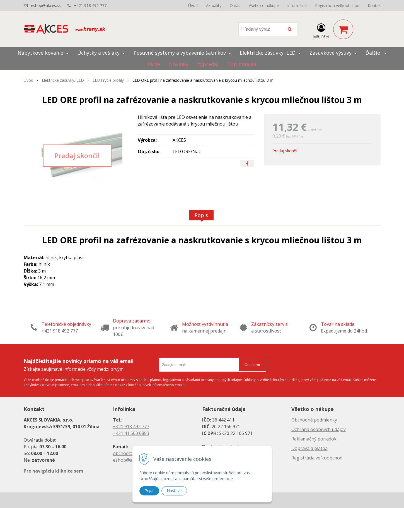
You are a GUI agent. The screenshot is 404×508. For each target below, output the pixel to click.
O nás (235, 5)
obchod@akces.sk (131, 453)
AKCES (179, 140)
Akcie (153, 64)
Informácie (297, 5)
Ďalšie (376, 52)
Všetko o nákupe (264, 5)
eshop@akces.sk (46, 5)
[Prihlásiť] (321, 30)
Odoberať (252, 365)
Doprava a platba (309, 448)
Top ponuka (242, 64)
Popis (201, 215)
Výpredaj (207, 64)
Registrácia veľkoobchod (337, 5)
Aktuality (213, 5)
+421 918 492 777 (90, 5)
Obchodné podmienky (314, 420)
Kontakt (375, 5)
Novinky (178, 64)
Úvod (193, 5)
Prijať (149, 490)
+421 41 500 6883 (131, 433)
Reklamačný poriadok (314, 439)
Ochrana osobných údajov (318, 429)
